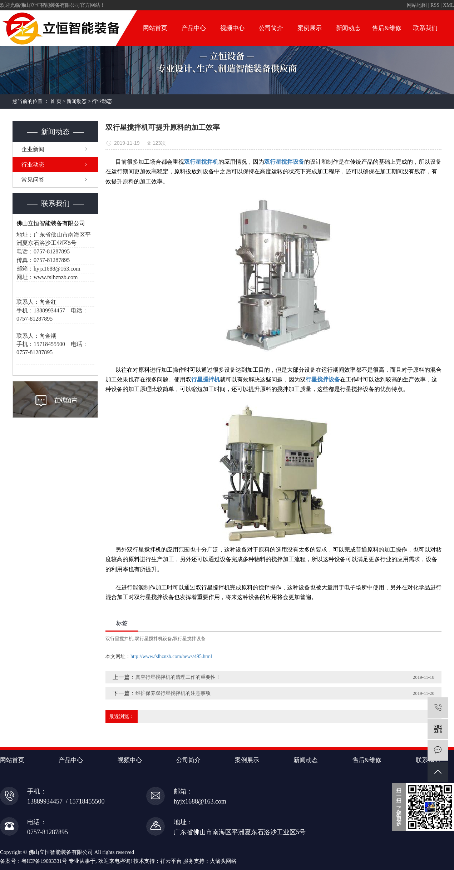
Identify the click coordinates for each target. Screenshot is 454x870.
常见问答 (32, 180)
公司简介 (271, 28)
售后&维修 (386, 28)
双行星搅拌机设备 (153, 638)
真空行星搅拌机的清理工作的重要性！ (178, 677)
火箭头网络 (223, 861)
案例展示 (309, 28)
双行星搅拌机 (119, 638)
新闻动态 (348, 28)
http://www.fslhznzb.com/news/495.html (171, 656)
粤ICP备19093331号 (44, 861)
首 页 (55, 101)
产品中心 (194, 28)
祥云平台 (171, 861)
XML (448, 5)
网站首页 (155, 28)
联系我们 (425, 28)
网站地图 (417, 5)
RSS (434, 5)
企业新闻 (32, 149)
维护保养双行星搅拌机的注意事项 (173, 693)
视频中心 (232, 28)
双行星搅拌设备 (189, 638)
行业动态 (102, 101)
